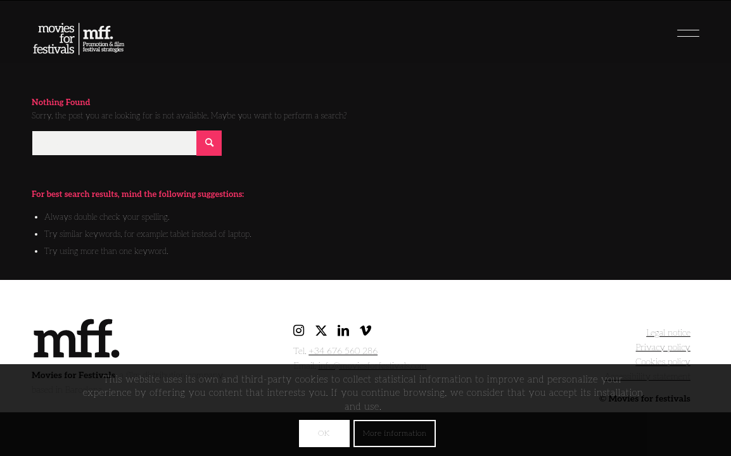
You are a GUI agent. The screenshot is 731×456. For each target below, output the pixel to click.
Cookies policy (662, 362)
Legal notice (668, 332)
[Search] (127, 143)
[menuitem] (668, 28)
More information (395, 433)
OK (323, 433)
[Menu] (668, 28)
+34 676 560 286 (343, 351)
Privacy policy (663, 347)
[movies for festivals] (78, 35)
